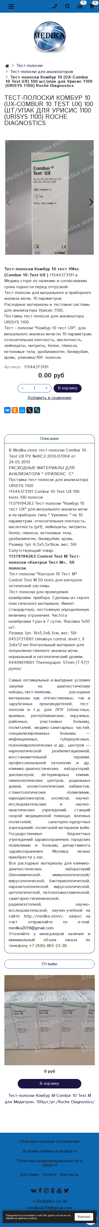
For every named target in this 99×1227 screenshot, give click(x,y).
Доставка (29, 1175)
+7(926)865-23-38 (49, 1202)
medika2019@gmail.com (31, 928)
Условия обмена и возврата (49, 1151)
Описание (49, 439)
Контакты (69, 1175)
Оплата (49, 1175)
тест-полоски (37, 692)
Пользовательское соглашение (49, 1141)
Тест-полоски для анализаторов (41, 72)
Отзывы (49, 964)
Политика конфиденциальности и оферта (49, 1163)
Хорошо (84, 1216)
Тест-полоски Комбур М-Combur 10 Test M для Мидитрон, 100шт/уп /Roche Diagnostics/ (50, 1099)
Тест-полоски (29, 66)
